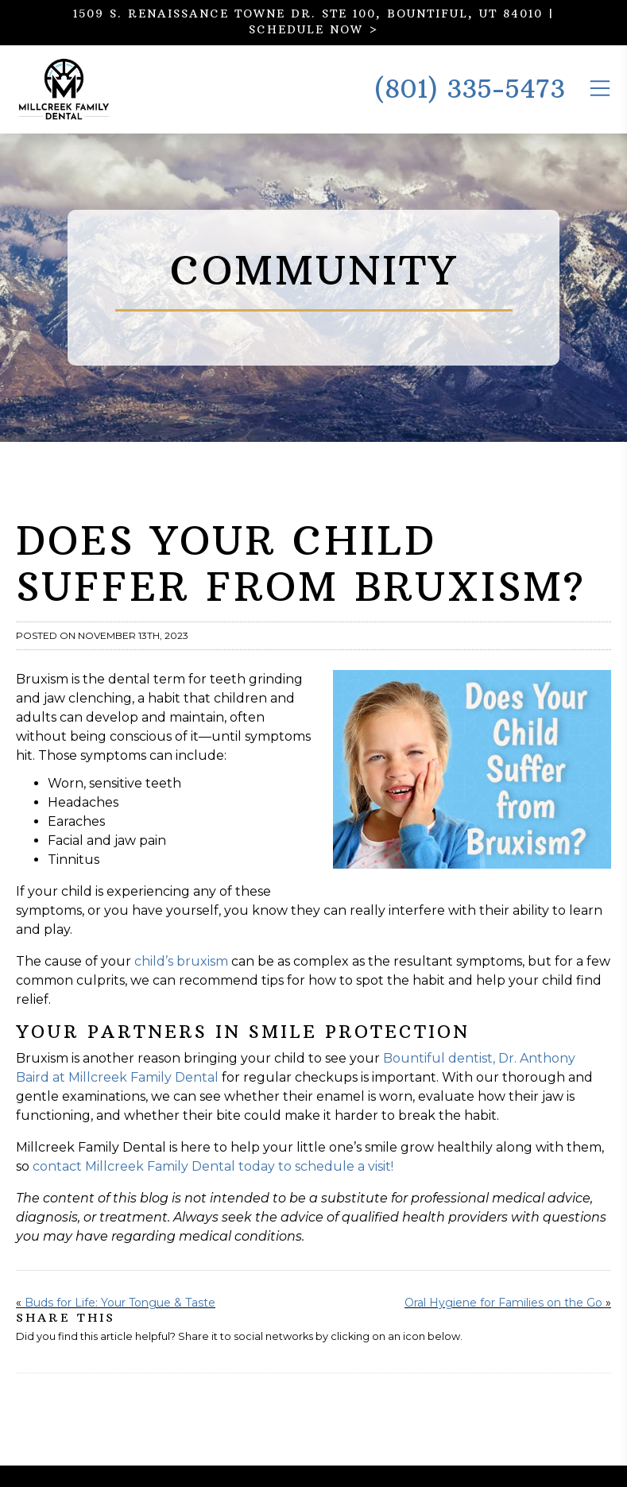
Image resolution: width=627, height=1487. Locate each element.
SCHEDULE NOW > (314, 30)
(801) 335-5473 (469, 100)
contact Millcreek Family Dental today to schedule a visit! (213, 1187)
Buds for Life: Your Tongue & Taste (120, 1324)
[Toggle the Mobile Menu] (600, 97)
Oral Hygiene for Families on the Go (503, 1324)
